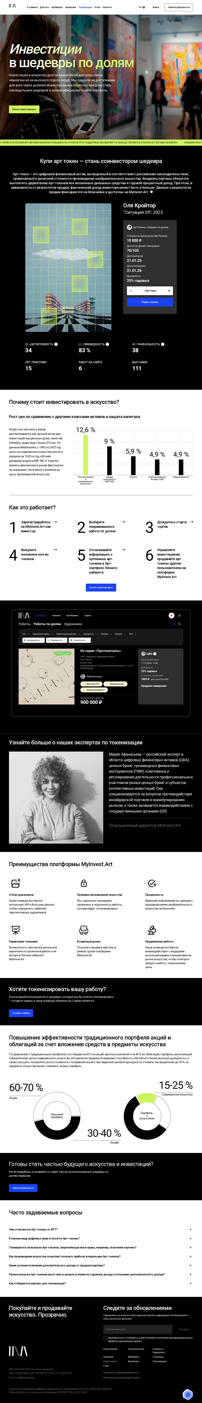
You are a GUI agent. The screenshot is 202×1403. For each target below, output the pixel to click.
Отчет (97, 7)
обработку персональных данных (125, 1341)
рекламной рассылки (180, 1337)
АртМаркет (57, 7)
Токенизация (85, 7)
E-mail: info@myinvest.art (21, 1377)
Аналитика (70, 7)
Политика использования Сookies (122, 1377)
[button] (101, 1229)
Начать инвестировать (24, 109)
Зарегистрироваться (179, 7)
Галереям (108, 1357)
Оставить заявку (21, 1013)
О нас (106, 1366)
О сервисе (32, 7)
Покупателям (110, 1349)
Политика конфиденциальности (121, 1372)
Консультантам (136, 1349)
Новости (107, 7)
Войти (156, 7)
